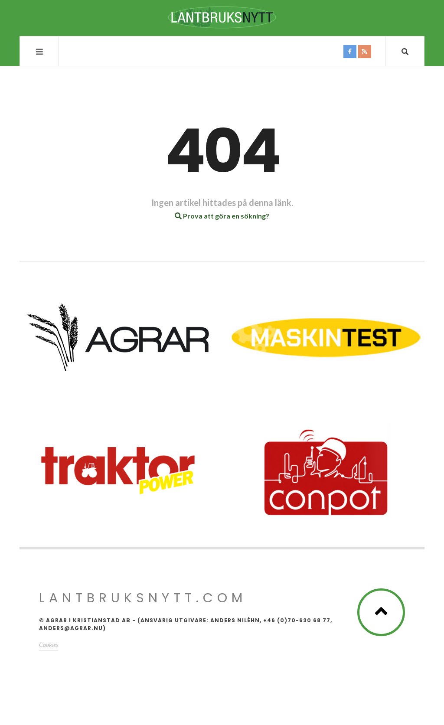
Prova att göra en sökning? (222, 216)
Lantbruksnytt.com (143, 598)
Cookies (48, 644)
